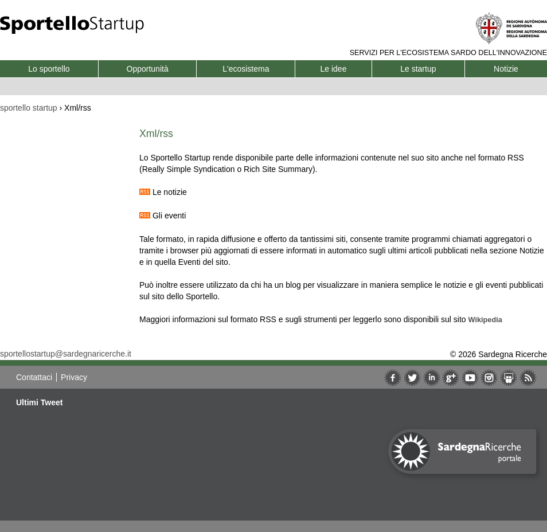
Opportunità (148, 68)
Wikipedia (485, 319)
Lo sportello (48, 68)
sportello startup (28, 107)
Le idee (334, 68)
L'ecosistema (245, 68)
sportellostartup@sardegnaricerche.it (65, 353)
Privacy (74, 377)
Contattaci (34, 377)
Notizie (506, 68)
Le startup (418, 68)
